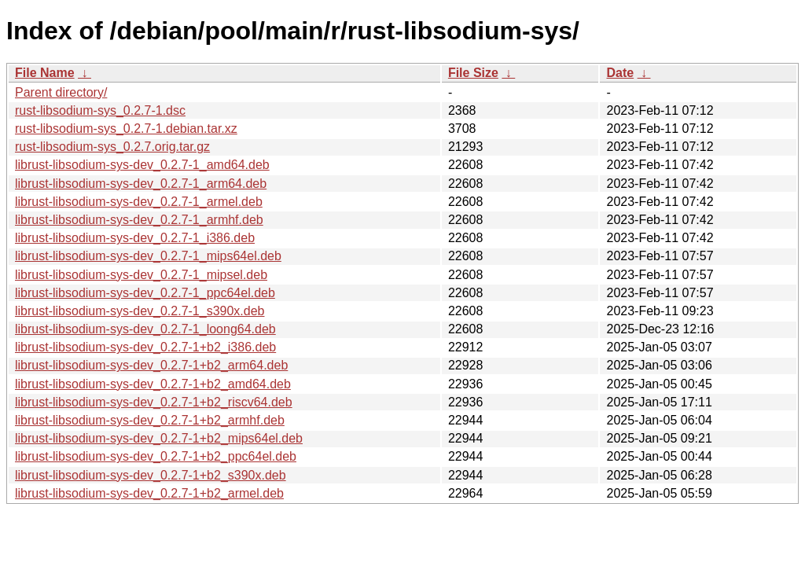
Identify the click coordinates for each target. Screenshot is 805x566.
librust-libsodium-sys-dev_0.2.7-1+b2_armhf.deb (150, 420)
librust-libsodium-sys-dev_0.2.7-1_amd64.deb (142, 164)
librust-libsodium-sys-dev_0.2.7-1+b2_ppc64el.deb (155, 456)
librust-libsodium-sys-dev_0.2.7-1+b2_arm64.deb (151, 365)
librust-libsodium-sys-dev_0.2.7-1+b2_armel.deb (149, 493)
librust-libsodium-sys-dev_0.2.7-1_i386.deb (135, 237)
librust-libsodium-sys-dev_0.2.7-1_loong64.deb (145, 329)
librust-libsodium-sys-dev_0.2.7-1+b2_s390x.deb (150, 475)
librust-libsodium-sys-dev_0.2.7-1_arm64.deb (140, 183)
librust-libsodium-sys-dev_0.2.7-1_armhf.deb (139, 219)
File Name (45, 72)
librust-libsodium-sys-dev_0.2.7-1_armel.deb (139, 201)
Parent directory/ (61, 92)
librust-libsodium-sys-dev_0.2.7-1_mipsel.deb (141, 274)
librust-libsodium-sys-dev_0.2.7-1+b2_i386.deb (145, 347)
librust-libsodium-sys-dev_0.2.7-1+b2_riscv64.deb (153, 402)
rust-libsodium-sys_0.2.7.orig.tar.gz (112, 146)
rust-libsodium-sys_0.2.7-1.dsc (100, 110)
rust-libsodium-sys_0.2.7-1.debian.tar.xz (126, 128)
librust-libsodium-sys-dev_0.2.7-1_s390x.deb (140, 311)
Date (620, 72)
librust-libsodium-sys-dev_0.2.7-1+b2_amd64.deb (153, 384)
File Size (473, 72)
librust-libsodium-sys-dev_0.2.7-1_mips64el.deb (148, 256)
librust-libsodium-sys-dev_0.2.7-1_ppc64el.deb (145, 293)
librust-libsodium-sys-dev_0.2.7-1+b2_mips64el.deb (159, 438)
